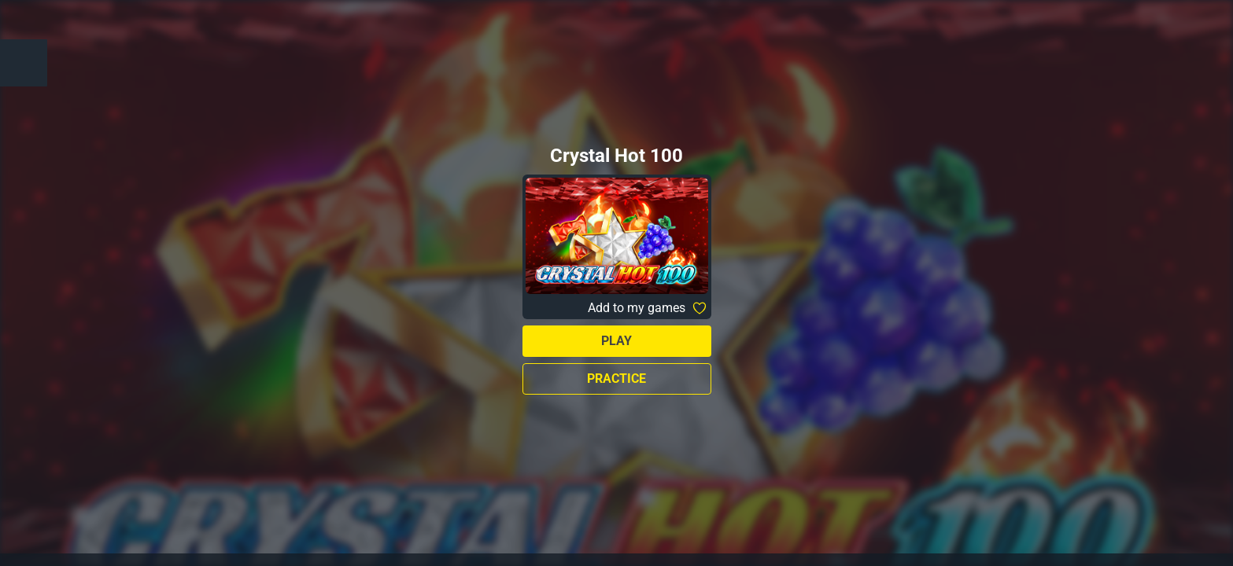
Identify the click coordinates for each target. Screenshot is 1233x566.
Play (616, 340)
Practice (616, 378)
